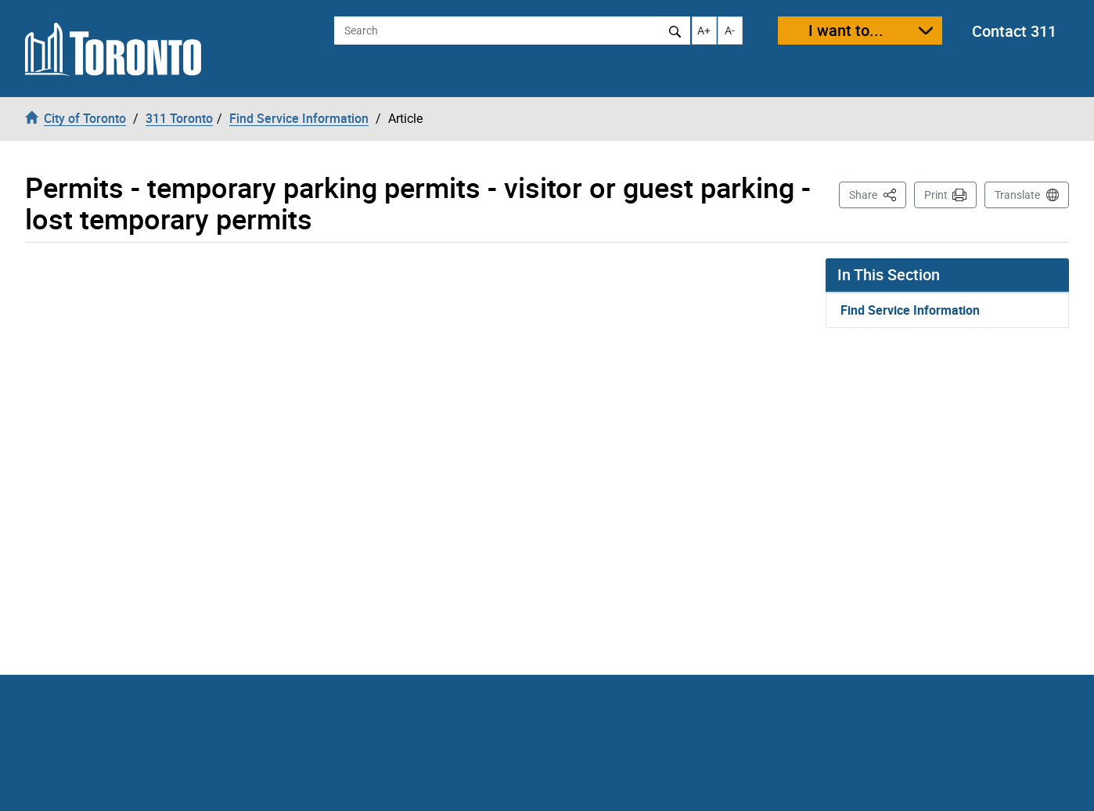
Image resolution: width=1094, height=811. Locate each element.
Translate (1017, 195)
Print (936, 195)
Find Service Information (910, 310)
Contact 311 (1014, 30)
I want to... (845, 30)
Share (877, 193)
